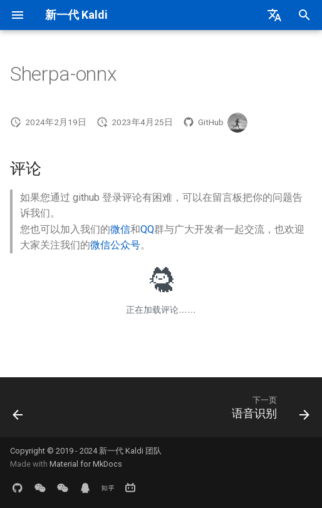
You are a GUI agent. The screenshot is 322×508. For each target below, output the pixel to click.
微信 (120, 229)
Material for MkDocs (85, 464)
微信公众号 (115, 245)
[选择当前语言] (274, 15)
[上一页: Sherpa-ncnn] (18, 411)
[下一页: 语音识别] (268, 411)
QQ (147, 229)
